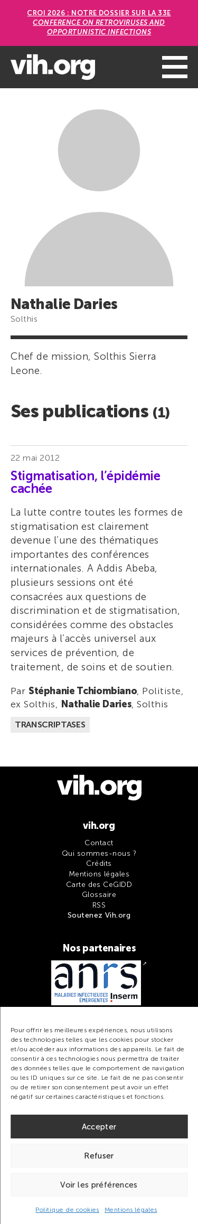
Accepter (99, 1127)
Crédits (98, 863)
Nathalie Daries (96, 704)
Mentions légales (131, 1209)
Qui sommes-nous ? (99, 853)
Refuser (99, 1156)
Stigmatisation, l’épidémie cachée (86, 482)
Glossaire (99, 894)
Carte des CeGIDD (99, 884)
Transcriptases (50, 725)
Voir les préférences (99, 1185)
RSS (99, 905)
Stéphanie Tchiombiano (83, 691)
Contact (98, 842)
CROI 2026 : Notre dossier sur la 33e (99, 22)
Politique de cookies (67, 1209)
